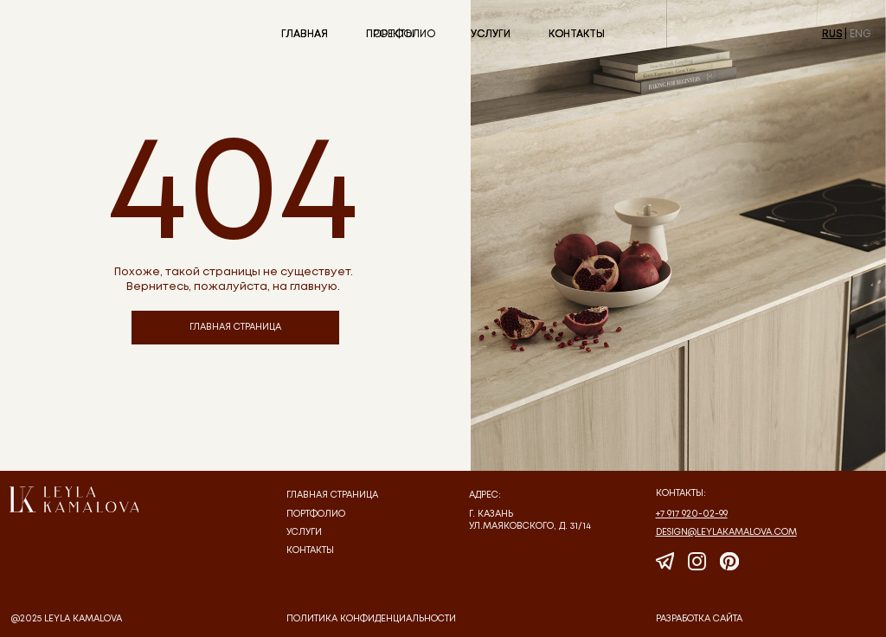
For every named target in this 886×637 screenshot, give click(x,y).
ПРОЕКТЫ (390, 34)
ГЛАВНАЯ (304, 34)
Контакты (310, 550)
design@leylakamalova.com (726, 532)
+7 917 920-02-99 (692, 514)
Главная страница (332, 495)
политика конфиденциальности (371, 618)
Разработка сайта (699, 618)
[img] (74, 499)
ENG (860, 34)
